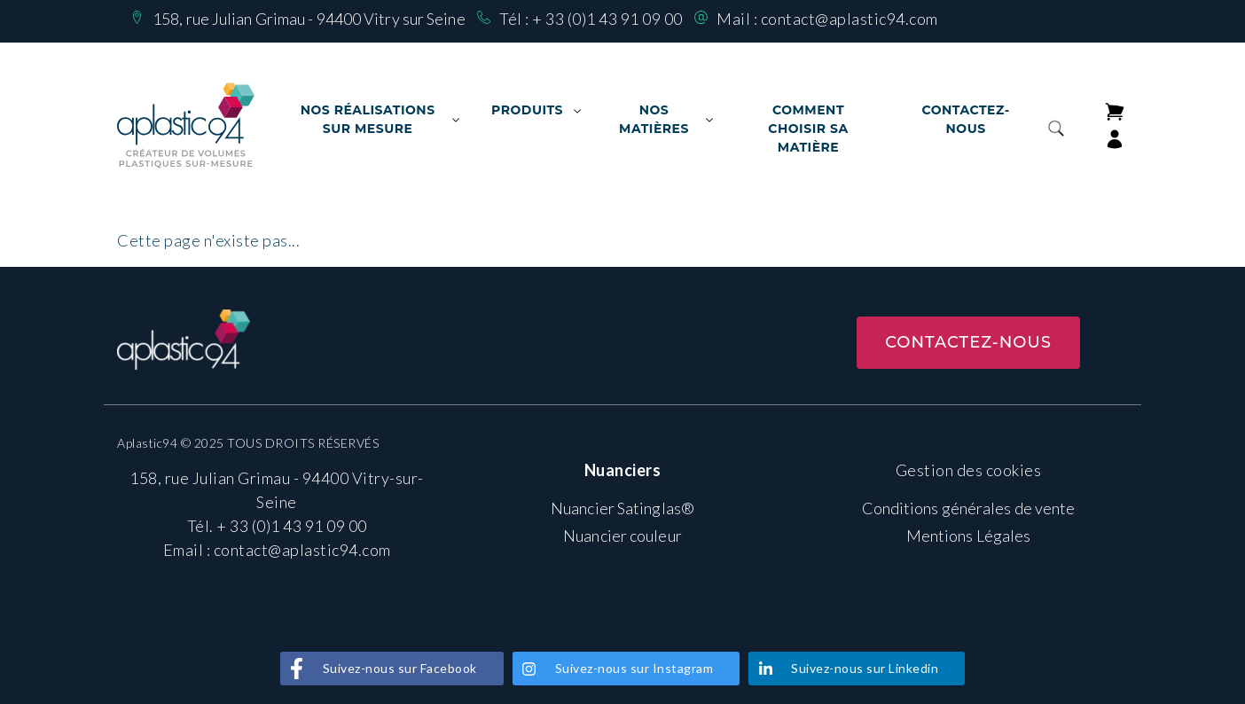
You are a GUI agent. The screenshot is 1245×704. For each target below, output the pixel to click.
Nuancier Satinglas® (622, 508)
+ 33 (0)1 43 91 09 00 (607, 18)
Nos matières (654, 119)
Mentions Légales (968, 535)
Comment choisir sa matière (808, 128)
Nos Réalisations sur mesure (368, 119)
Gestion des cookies (969, 470)
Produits (527, 110)
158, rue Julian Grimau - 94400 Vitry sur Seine (309, 18)
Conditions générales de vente (969, 508)
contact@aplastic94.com (849, 18)
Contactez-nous (965, 119)
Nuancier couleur (622, 535)
